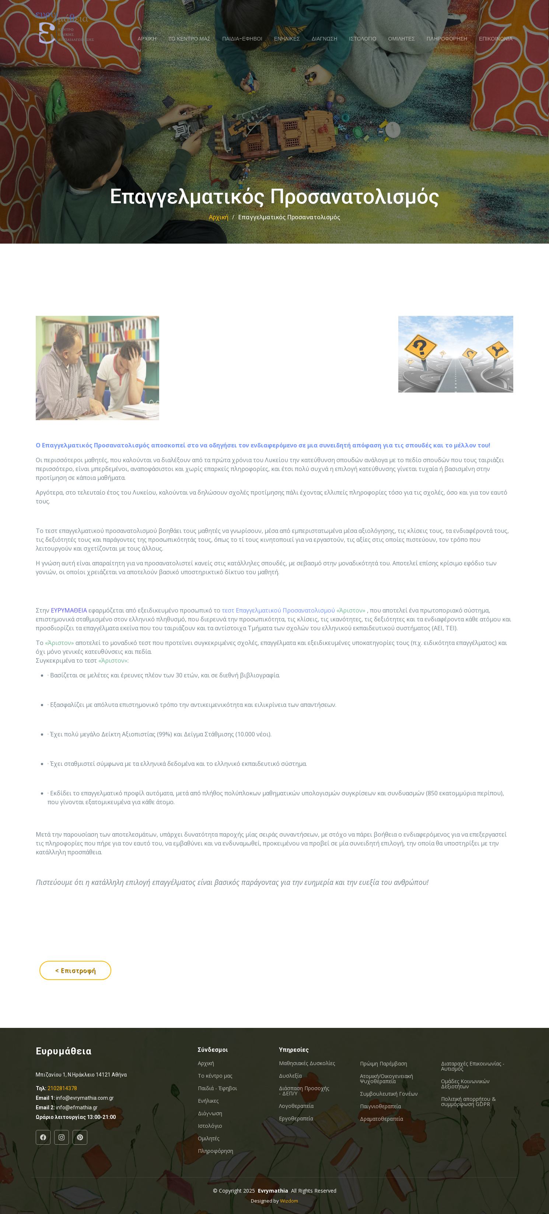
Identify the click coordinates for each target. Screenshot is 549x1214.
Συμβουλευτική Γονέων (389, 1093)
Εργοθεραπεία (296, 1118)
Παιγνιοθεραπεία (380, 1106)
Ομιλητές (208, 1138)
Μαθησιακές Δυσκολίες (307, 1063)
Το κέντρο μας (215, 1075)
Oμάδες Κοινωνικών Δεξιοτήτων (465, 1084)
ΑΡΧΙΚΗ (146, 38)
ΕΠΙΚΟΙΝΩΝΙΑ (496, 38)
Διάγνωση (210, 1113)
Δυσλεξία (290, 1075)
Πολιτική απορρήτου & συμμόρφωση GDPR (468, 1101)
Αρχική (218, 217)
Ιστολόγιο (210, 1125)
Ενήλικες (208, 1100)
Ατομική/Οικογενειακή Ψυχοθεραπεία (386, 1079)
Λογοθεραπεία (296, 1106)
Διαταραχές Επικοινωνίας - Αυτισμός (472, 1066)
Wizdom (289, 1200)
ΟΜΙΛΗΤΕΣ (401, 38)
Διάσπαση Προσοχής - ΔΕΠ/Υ (304, 1091)
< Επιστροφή (75, 970)
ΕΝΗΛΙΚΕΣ (287, 38)
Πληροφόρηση (215, 1151)
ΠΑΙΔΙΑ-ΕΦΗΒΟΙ (242, 38)
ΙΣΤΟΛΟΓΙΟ (363, 38)
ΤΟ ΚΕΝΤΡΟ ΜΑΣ (189, 38)
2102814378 (62, 1088)
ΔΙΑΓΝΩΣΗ (325, 38)
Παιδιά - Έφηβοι (217, 1088)
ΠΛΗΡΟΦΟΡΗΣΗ (447, 38)
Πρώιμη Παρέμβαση (383, 1063)
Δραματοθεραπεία (381, 1118)
